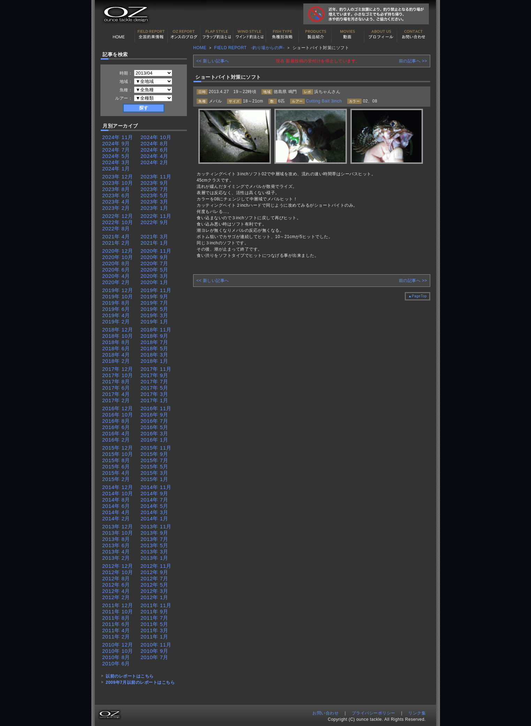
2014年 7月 (154, 500)
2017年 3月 (154, 394)
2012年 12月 (117, 566)
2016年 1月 (154, 440)
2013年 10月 (117, 533)
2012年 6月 (116, 585)
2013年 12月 (117, 526)
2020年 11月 (156, 251)
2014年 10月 (117, 493)
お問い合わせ (413, 34)
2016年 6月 (116, 427)
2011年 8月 (116, 618)
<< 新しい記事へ (212, 61)
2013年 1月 (154, 558)
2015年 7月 (154, 460)
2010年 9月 (154, 651)
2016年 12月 (117, 408)
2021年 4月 (116, 236)
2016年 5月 (154, 427)
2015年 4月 (116, 473)
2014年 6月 (116, 506)
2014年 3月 (154, 512)
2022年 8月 (116, 228)
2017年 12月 (117, 369)
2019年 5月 (154, 309)
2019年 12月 (117, 290)
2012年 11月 (156, 566)
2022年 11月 (156, 216)
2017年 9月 (154, 375)
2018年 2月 (116, 361)
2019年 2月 (116, 321)
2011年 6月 (116, 624)
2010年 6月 (116, 663)
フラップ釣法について (216, 34)
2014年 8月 (116, 500)
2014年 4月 (116, 512)
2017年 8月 (116, 381)
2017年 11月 (156, 369)
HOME (118, 34)
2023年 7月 (154, 189)
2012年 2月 (116, 597)
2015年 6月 (116, 466)
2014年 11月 (156, 487)
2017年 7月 (154, 381)
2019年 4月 (116, 315)
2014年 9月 (154, 493)
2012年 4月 (116, 591)
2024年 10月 (156, 137)
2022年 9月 (154, 222)
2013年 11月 (156, 526)
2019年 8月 (116, 303)
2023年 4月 (116, 202)
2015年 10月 (117, 454)
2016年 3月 (154, 433)
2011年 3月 (154, 630)
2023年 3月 (154, 202)
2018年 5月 (154, 348)
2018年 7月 (154, 342)
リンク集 (417, 713)
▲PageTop (417, 296)
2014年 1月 (154, 518)
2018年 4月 (116, 355)
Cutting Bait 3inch (324, 101)
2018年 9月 (154, 336)
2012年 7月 (154, 578)
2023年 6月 (116, 195)
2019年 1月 (154, 321)
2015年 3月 (154, 473)
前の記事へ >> (413, 61)
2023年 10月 (117, 183)
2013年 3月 (154, 552)
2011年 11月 (156, 605)
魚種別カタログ (282, 34)
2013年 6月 (116, 545)
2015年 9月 (154, 454)
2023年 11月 (156, 176)
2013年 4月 (116, 552)
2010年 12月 (117, 645)
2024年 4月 (154, 156)
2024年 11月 (117, 137)
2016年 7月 (154, 421)
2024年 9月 (116, 143)
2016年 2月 (116, 440)
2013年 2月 (116, 558)
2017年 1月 (154, 400)
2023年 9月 (154, 183)
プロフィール (380, 34)
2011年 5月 (154, 624)
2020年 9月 (154, 257)
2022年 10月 (117, 222)
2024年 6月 (154, 150)
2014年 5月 (154, 506)
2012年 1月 (154, 597)
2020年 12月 (117, 251)
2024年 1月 (116, 168)
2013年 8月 (116, 539)
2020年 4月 (116, 276)
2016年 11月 (156, 408)
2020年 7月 (154, 263)
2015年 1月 (154, 479)
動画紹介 (348, 34)
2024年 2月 (154, 162)
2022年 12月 (117, 216)
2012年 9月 (154, 572)
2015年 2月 (116, 479)
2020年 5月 (154, 270)
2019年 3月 (154, 315)
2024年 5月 (116, 156)
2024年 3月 (116, 162)
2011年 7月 (154, 618)
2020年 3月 (154, 276)
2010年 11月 (156, 645)
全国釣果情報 (151, 34)
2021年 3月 (154, 236)
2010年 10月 (117, 651)
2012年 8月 (116, 578)
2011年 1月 (154, 637)
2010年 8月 (116, 657)
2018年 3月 (154, 355)
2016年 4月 (116, 433)
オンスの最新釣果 (184, 34)
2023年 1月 (154, 208)
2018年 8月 (116, 342)
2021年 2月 (116, 243)
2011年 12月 (117, 605)
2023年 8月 (116, 189)
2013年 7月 (154, 539)
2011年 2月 (116, 637)
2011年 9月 (154, 611)
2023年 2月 (116, 208)
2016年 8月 (116, 421)
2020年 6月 (116, 270)
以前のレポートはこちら (130, 676)
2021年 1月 (154, 243)
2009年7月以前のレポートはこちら (140, 682)
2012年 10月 (117, 572)
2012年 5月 (154, 585)
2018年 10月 (117, 336)
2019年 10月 (117, 296)
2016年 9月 (154, 415)
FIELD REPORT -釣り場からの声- (249, 47)
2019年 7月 (154, 303)
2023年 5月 (154, 195)
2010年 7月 (154, 657)
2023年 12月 (117, 176)
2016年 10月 (117, 415)
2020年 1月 (154, 282)
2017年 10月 (117, 375)
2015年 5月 (154, 466)
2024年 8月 (154, 143)
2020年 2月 (116, 282)
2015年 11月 (156, 448)
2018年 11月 (156, 330)
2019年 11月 (156, 290)
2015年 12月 (117, 448)
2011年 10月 (117, 611)
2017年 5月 (154, 388)
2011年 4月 (116, 630)
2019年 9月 (154, 296)
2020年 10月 (117, 257)
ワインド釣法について (249, 34)
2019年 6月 (116, 309)
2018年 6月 (116, 348)
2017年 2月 (116, 400)
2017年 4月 (116, 394)
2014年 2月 (116, 518)
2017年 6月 (116, 388)
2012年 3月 (154, 591)
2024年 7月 (116, 150)
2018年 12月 (117, 330)
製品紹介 (315, 34)
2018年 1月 (154, 361)
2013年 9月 (154, 533)
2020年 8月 (116, 263)
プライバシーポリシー (373, 713)
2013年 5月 (154, 545)
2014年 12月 (117, 487)
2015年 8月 (116, 460)
